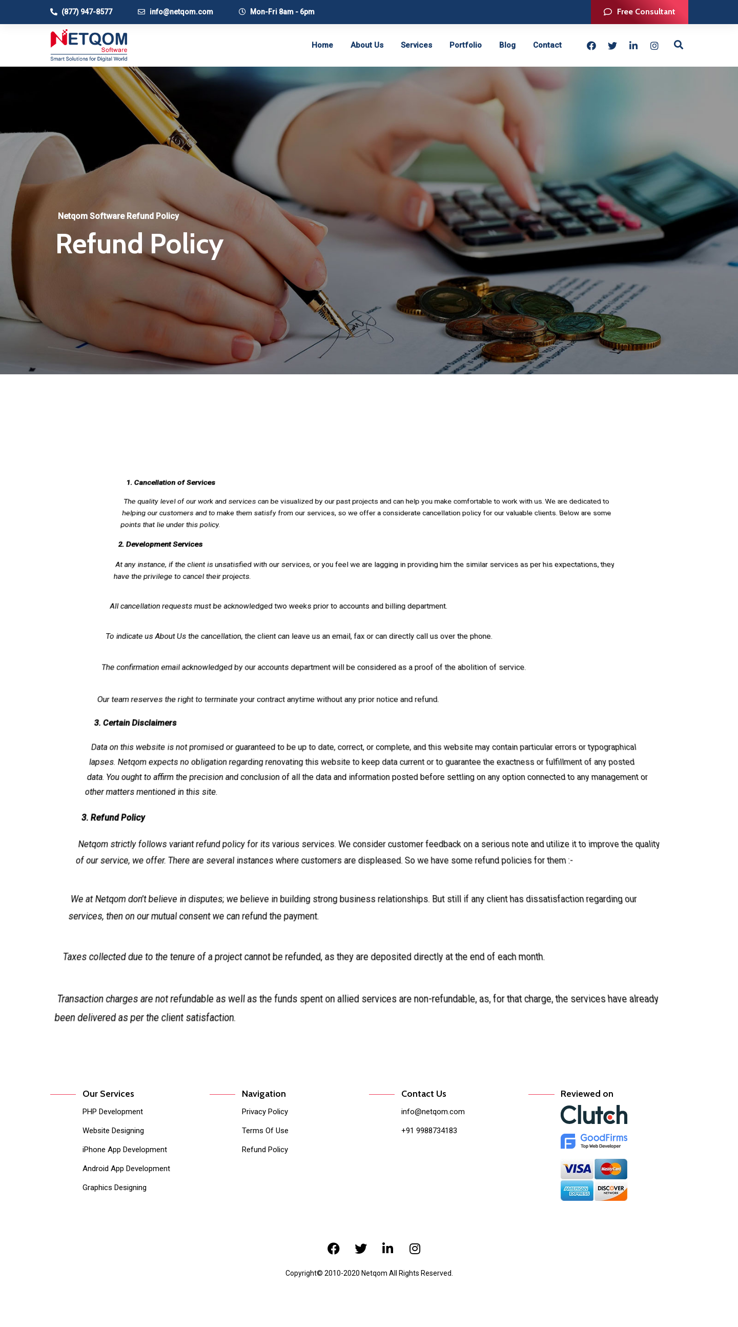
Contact (547, 45)
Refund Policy (265, 1149)
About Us (367, 45)
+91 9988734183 (429, 1130)
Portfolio (465, 45)
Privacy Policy (265, 1111)
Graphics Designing (115, 1187)
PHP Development (113, 1111)
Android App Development (126, 1168)
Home (322, 45)
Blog (507, 45)
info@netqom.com (433, 1111)
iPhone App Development (125, 1149)
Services (416, 45)
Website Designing (113, 1130)
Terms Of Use (265, 1130)
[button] (639, 12)
